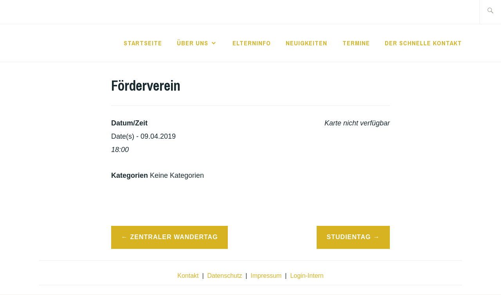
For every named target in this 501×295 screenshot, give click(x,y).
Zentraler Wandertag (174, 237)
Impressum (265, 275)
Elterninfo (251, 43)
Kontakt (187, 275)
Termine (356, 43)
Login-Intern (306, 275)
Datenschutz (224, 275)
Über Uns (192, 43)
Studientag (349, 237)
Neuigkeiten (306, 43)
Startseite (143, 43)
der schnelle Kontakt (423, 43)
